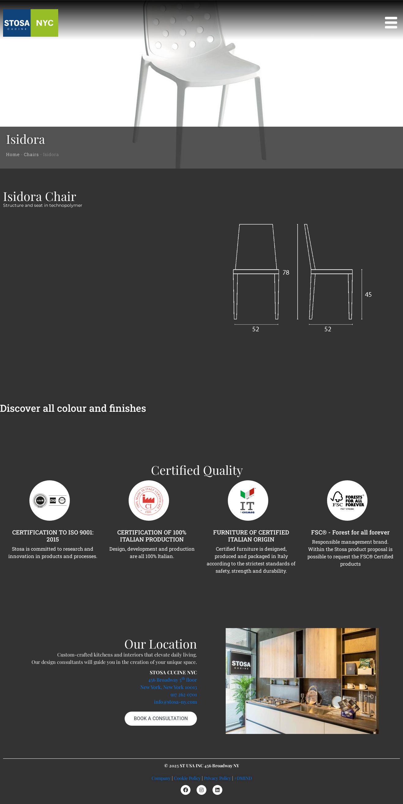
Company (161, 778)
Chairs (31, 154)
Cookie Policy (187, 778)
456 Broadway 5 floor (172, 679)
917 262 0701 (184, 694)
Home (13, 154)
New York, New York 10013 (168, 687)
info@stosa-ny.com (175, 701)
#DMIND (243, 778)
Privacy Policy (217, 778)
